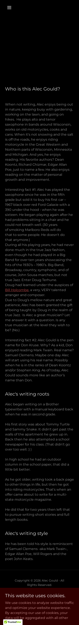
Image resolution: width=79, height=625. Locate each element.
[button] (9, 7)
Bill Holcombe (17, 290)
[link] (39, 595)
